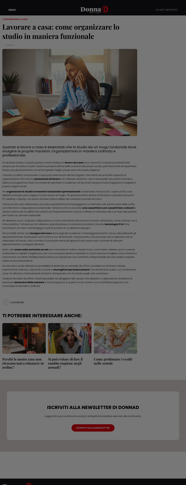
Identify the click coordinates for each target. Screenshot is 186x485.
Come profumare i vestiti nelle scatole (113, 361)
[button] (10, 10)
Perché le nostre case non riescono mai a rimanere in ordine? (23, 363)
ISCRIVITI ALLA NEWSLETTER (93, 428)
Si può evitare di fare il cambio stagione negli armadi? (65, 363)
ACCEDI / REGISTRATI (167, 10)
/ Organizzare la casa (15, 19)
